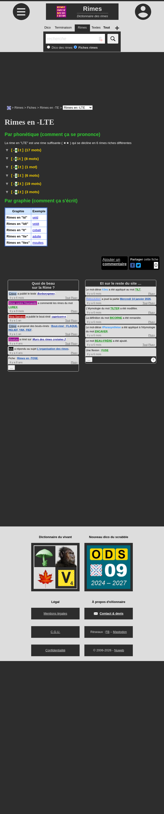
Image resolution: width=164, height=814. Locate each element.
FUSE (104, 503)
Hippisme (31, 225)
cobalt (36, 383)
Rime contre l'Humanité (23, 456)
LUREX (12, 460)
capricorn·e (59, 469)
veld (35, 370)
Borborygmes (46, 446)
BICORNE (116, 470)
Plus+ (74, 450)
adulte (36, 389)
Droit (28, 327)
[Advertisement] (82, 76)
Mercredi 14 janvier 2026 (135, 451)
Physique (35, 192)
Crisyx (12, 446)
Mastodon (120, 785)
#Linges (102, 258)
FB (107, 785)
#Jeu (105, 442)
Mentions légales (55, 766)
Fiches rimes (88, 47)
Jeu (22, 244)
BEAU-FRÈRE (103, 493)
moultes (38, 395)
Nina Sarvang (17, 469)
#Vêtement (56, 272)
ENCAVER (101, 484)
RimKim (13, 492)
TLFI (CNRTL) (39, 253)
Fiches (31, 107)
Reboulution (93, 451)
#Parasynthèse (111, 480)
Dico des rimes (62, 47)
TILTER (114, 461)
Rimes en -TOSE (27, 511)
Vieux (31, 343)
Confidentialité (55, 803)
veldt (35, 377)
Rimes (19, 107)
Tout (67, 450)
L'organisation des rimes (52, 501)
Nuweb (119, 803)
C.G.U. (55, 785)
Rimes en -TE (49, 107)
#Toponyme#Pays (68, 169)
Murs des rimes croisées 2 (49, 492)
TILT (138, 442)
